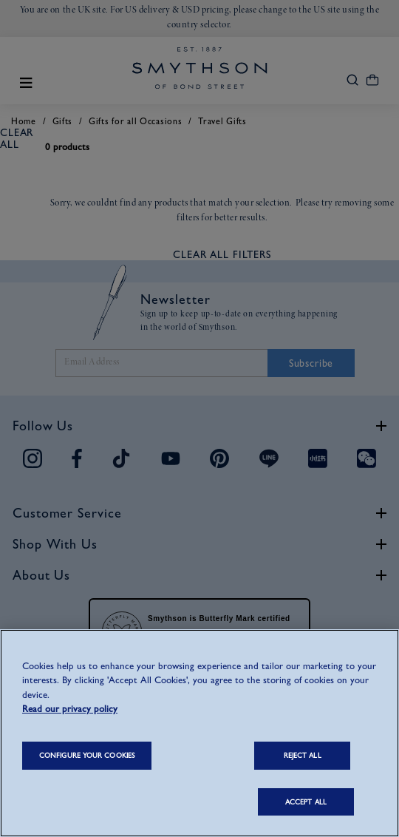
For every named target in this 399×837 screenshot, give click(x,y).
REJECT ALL (302, 755)
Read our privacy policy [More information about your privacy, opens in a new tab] (69, 708)
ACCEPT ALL (306, 802)
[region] (199, 733)
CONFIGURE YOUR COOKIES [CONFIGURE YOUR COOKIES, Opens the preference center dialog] (86, 755)
